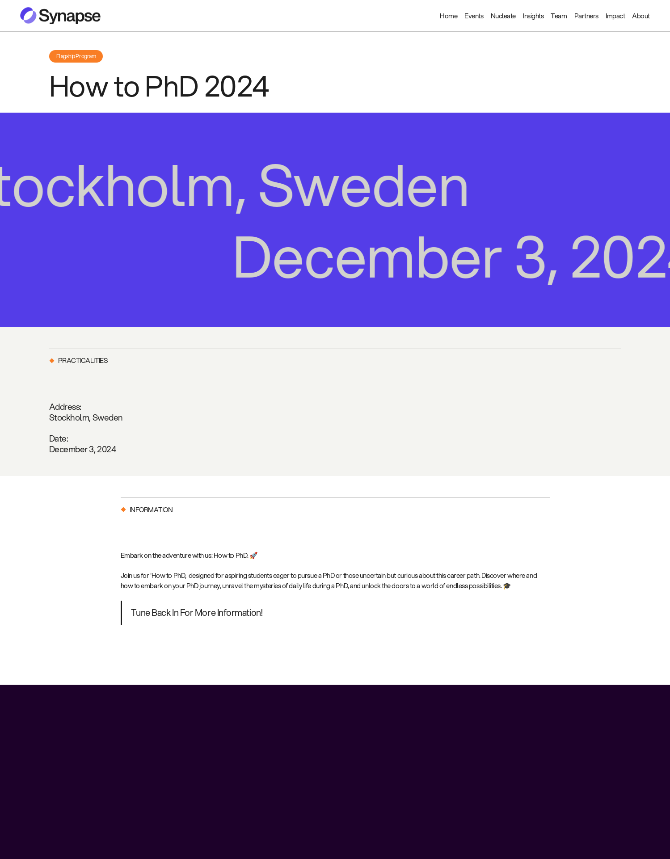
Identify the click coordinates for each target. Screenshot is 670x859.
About (641, 16)
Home (448, 16)
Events (473, 16)
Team (559, 16)
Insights (533, 16)
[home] (60, 15)
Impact (615, 16)
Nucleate (503, 16)
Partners (586, 16)
